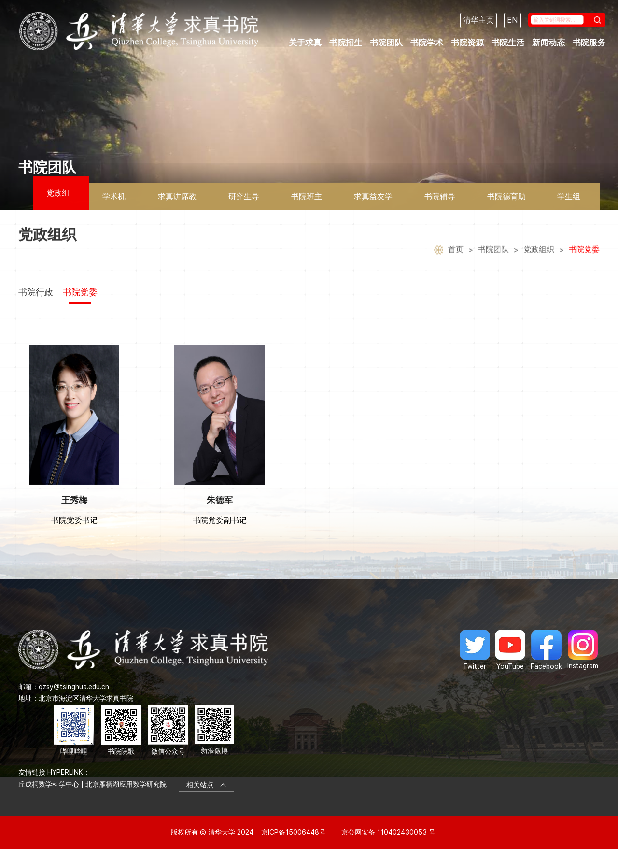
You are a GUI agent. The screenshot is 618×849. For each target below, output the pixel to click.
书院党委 (584, 260)
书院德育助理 (506, 201)
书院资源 (467, 42)
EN (512, 20)
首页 (456, 260)
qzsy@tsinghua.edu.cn (74, 687)
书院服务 (589, 42)
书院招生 (345, 42)
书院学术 (426, 42)
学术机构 (114, 201)
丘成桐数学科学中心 (48, 784)
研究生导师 (243, 201)
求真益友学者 (373, 201)
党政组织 (58, 199)
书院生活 (508, 42)
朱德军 (220, 500)
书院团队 (386, 42)
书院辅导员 (439, 201)
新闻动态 (548, 42)
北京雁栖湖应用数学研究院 (126, 784)
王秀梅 (74, 500)
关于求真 (305, 42)
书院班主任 (306, 201)
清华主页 (478, 20)
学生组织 (568, 201)
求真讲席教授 (177, 201)
